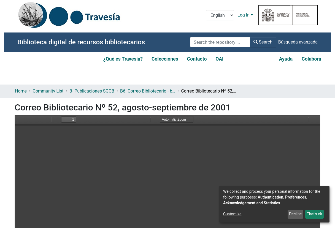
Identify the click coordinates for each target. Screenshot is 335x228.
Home (21, 91)
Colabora (311, 59)
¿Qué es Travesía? (123, 59)
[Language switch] (220, 15)
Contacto (197, 59)
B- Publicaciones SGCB (91, 91)
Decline (295, 214)
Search (262, 42)
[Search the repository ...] (220, 42)
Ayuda (286, 59)
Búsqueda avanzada (298, 42)
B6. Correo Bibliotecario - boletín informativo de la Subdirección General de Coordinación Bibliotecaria (147, 91)
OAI (219, 59)
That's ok (314, 214)
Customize (232, 214)
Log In (243, 15)
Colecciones (165, 59)
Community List (48, 91)
